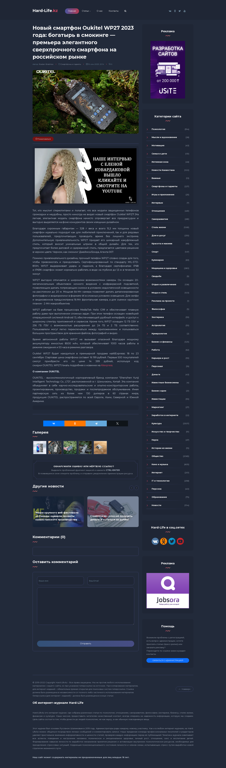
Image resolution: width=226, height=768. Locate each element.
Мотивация (158, 146)
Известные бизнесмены (165, 383)
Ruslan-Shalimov (46, 65)
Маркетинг (158, 408)
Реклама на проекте (163, 302)
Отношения (158, 212)
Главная (76, 11)
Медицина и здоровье (164, 269)
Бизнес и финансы (162, 343)
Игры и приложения (163, 195)
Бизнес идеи (159, 392)
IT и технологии (161, 482)
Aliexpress (106, 366)
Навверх (184, 690)
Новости (156, 506)
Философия (158, 310)
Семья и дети (159, 155)
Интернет (157, 473)
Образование (159, 498)
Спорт (155, 253)
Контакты (117, 11)
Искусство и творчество (165, 433)
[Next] (136, 489)
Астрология (158, 326)
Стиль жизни (159, 228)
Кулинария (158, 261)
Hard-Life (47, 11)
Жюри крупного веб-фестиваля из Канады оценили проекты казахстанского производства (56, 517)
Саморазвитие (160, 220)
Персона (156, 490)
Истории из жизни (162, 449)
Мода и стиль (159, 294)
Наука (155, 441)
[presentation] (59, 633)
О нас (104, 11)
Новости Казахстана (163, 171)
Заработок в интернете (165, 416)
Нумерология (159, 334)
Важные (156, 179)
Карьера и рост (160, 359)
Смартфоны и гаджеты (71, 65)
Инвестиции (158, 400)
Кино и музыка (160, 465)
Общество (157, 457)
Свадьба (156, 277)
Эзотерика (158, 318)
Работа (156, 351)
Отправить (85, 644)
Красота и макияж (162, 244)
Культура (157, 424)
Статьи (89, 11)
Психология (158, 130)
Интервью (157, 204)
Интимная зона (160, 163)
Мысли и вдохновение (164, 138)
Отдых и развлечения (164, 285)
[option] (58, 512)
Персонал (157, 367)
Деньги (156, 375)
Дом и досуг (159, 236)
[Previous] (131, 489)
